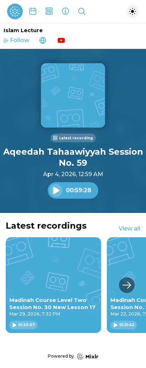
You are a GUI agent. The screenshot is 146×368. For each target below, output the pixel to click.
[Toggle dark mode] (132, 11)
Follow (16, 40)
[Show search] (81, 11)
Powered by (73, 356)
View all (129, 228)
